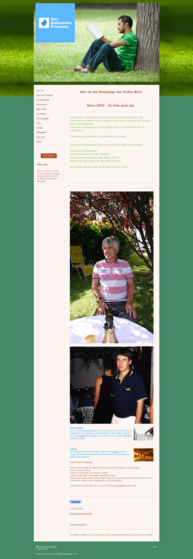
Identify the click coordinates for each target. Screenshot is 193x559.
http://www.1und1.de (78, 524)
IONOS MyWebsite (65, 554)
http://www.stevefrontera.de (81, 514)
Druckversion (43, 547)
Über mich (41, 181)
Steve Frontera (49, 156)
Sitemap (54, 547)
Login (155, 546)
